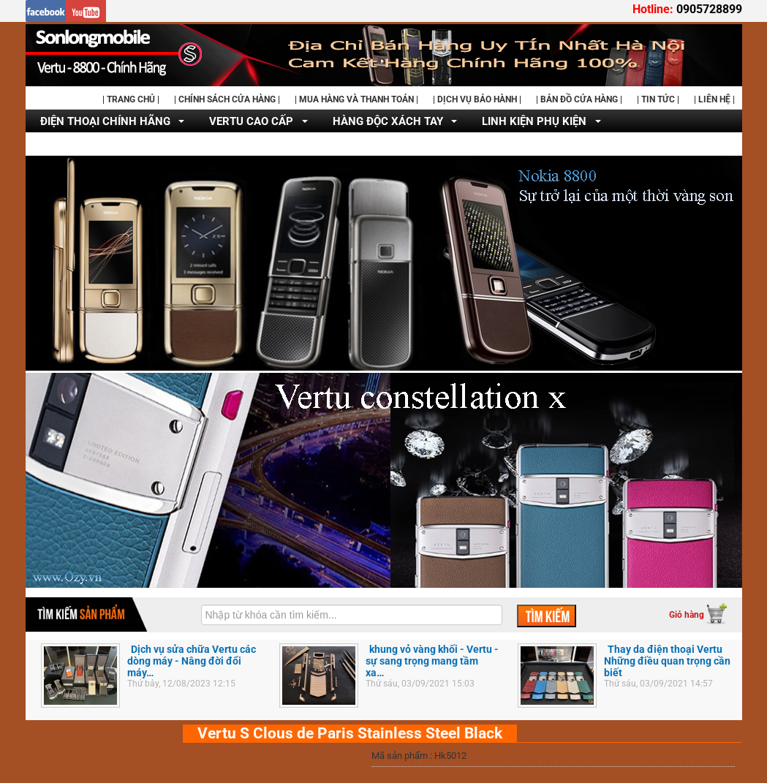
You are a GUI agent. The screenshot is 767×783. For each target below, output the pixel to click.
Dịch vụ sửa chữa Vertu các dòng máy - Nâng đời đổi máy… (191, 660)
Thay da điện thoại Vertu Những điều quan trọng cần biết (667, 660)
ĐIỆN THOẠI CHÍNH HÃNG (105, 121)
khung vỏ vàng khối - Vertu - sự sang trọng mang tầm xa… (432, 660)
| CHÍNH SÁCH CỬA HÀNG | (227, 99)
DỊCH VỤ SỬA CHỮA (91, 144)
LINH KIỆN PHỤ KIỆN (534, 121)
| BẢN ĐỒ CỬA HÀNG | (579, 99)
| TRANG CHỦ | (130, 99)
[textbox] (351, 615)
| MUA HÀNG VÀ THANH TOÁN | (356, 99)
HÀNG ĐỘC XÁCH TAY (388, 121)
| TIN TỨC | (658, 99)
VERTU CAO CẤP (251, 121)
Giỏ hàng (686, 615)
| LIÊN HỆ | (714, 99)
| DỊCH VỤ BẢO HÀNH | (477, 99)
